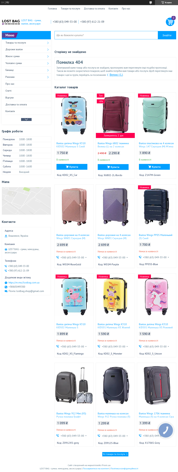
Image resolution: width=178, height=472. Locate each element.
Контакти (113, 8)
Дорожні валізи (14, 49)
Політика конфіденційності (124, 468)
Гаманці (9, 70)
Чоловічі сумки (13, 63)
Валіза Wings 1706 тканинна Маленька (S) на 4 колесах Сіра (156, 415)
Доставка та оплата (94, 8)
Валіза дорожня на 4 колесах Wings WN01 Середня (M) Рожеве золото (72, 238)
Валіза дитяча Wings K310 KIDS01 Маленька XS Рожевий (156, 326)
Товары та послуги (15, 42)
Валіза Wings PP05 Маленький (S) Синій (155, 236)
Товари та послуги (70, 8)
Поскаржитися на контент (96, 468)
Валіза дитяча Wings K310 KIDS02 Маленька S (71, 326)
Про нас (126, 8)
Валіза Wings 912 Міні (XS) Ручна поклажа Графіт (71, 415)
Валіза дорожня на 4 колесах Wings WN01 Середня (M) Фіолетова (114, 238)
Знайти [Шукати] (166, 35)
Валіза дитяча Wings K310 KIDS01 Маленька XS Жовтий (114, 326)
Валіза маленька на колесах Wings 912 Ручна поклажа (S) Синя (114, 417)
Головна (52, 8)
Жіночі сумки (12, 56)
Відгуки (9, 97)
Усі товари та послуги (114, 454)
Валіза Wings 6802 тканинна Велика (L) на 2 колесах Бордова (113, 146)
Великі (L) (116, 75)
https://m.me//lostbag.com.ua (24, 282)
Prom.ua (106, 465)
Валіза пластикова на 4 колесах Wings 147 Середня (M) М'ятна (156, 145)
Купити (73, 166)
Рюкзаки (10, 77)
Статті (8, 90)
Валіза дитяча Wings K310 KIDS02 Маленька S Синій (71, 145)
